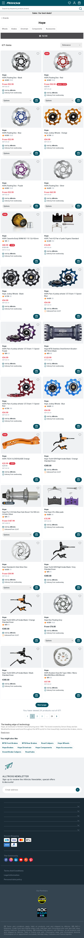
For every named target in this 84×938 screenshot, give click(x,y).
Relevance (71, 45)
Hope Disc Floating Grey (53, 620)
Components (37, 29)
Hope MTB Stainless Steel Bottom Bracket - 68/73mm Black (61, 350)
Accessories (50, 29)
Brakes (14, 29)
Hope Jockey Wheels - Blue (54, 404)
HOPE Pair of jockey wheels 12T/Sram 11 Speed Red (20, 405)
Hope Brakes (7, 747)
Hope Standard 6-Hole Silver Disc (14, 567)
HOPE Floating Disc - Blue (11, 133)
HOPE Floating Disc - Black (12, 78)
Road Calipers (47, 743)
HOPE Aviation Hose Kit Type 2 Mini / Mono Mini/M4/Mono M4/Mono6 (60, 674)
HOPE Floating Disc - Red (53, 78)
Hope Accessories (64, 747)
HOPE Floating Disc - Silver (54, 186)
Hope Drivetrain (24, 747)
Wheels (5, 29)
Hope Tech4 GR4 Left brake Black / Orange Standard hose (18, 621)
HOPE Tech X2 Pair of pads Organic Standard (61, 238)
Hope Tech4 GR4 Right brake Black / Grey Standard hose (60, 568)
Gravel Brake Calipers (11, 752)
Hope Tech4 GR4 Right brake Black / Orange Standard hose (61, 460)
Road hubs (30, 752)
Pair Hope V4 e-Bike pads (54, 512)
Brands (6, 18)
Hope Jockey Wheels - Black (13, 294)
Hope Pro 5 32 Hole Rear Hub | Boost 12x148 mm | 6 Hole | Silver (20, 513)
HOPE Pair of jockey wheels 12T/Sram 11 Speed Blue (62, 295)
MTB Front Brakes (10, 743)
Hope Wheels (63, 743)
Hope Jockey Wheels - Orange (55, 133)
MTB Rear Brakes (29, 743)
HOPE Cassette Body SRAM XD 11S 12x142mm (20, 238)
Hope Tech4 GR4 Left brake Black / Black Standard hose (17, 674)
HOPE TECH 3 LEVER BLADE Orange (16, 459)
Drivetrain (24, 29)
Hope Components (43, 747)
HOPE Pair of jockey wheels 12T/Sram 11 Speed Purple (20, 350)
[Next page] (56, 716)
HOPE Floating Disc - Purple (12, 186)
